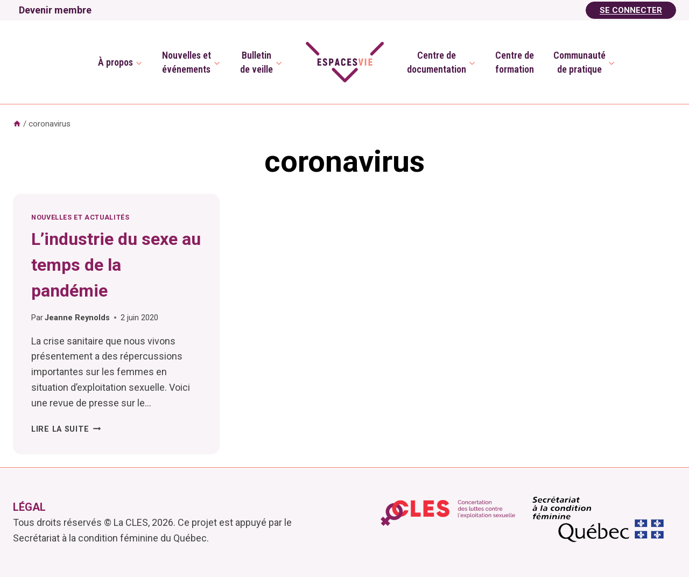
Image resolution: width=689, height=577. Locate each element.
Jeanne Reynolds (77, 317)
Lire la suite (66, 429)
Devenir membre (55, 10)
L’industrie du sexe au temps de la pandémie (116, 265)
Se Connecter (631, 10)
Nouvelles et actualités (80, 217)
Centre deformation (514, 62)
